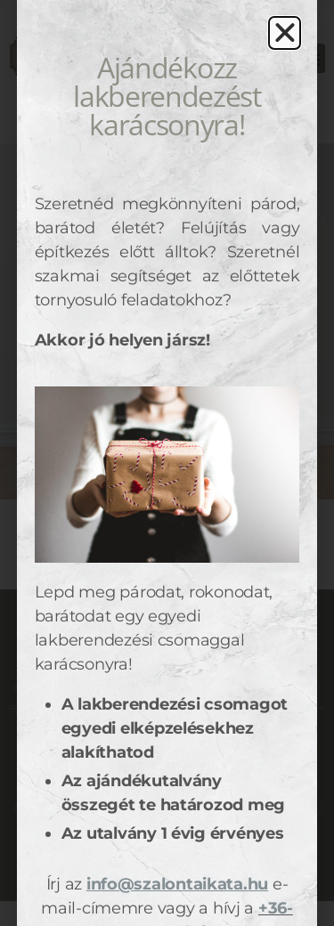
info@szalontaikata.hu (177, 884)
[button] (285, 33)
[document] (167, 463)
